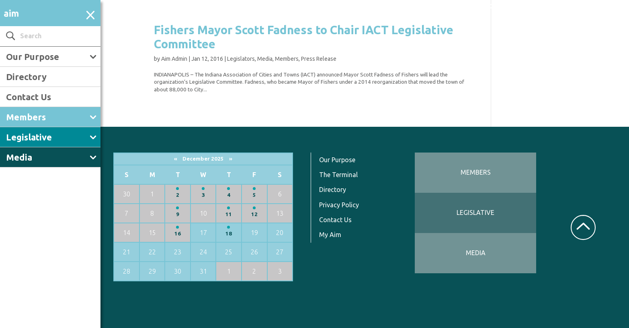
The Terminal (338, 174)
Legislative (29, 137)
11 (228, 214)
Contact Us (28, 97)
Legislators (241, 59)
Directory (26, 77)
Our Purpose (32, 57)
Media (19, 157)
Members (26, 117)
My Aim (330, 234)
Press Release (318, 59)
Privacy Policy (339, 204)
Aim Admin (174, 59)
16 (177, 234)
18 (228, 234)
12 (254, 214)
